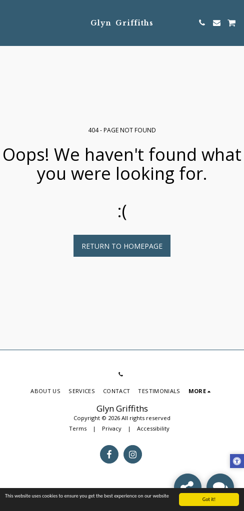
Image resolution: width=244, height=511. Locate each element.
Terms (77, 428)
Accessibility (153, 428)
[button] (11, 22)
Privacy (112, 428)
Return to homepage (122, 246)
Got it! (209, 503)
